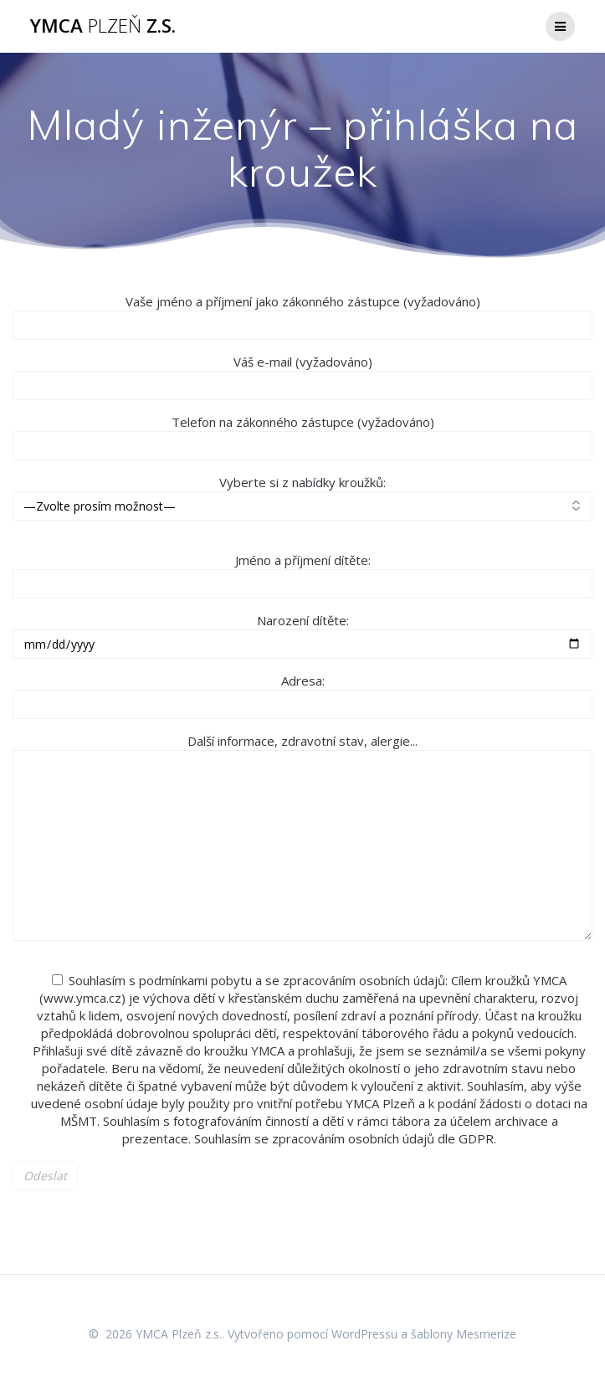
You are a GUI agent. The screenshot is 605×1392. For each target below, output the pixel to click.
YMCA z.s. (103, 26)
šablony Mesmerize (463, 1334)
